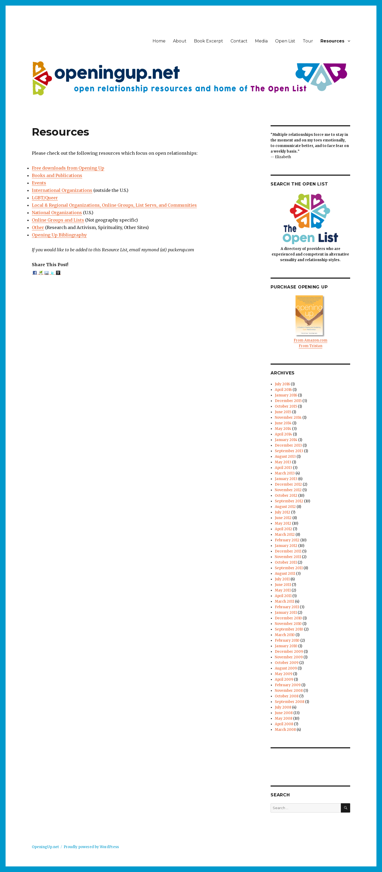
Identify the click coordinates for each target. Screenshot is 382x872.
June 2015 (283, 412)
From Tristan (310, 346)
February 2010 (287, 640)
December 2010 (288, 618)
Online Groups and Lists (58, 220)
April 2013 (283, 467)
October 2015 (286, 406)
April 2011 (283, 596)
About (179, 41)
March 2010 (285, 635)
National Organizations (57, 212)
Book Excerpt (208, 41)
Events (39, 182)
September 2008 (289, 702)
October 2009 (286, 663)
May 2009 (283, 674)
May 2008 (283, 718)
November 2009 (289, 657)
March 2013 (285, 473)
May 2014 (283, 428)
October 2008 (286, 696)
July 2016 (282, 384)
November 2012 (288, 490)
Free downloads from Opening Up (68, 168)
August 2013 (285, 456)
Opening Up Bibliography (59, 235)
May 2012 (283, 523)
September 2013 (289, 451)
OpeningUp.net (45, 847)
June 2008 (284, 713)
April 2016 (283, 389)
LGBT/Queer (45, 197)
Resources (332, 41)
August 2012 (285, 506)
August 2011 (285, 573)
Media (261, 41)
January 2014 (286, 440)
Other (38, 227)
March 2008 (285, 729)
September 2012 (289, 501)
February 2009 (288, 685)
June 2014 (283, 423)
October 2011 (286, 562)
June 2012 (283, 518)
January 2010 (286, 646)
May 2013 (283, 462)
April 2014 (283, 434)
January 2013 (286, 479)
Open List (285, 41)
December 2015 (288, 401)
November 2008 (289, 690)
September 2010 (289, 629)
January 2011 (286, 612)
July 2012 (282, 512)
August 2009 (286, 668)
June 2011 (283, 584)
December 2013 (288, 445)
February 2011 (287, 607)
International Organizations (62, 190)
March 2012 (285, 534)
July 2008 (283, 707)
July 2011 (282, 579)
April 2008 (284, 724)
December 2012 (288, 484)
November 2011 (288, 557)
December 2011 (288, 551)
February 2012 (287, 540)
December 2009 (289, 651)
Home (159, 41)
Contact (239, 41)
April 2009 (284, 679)
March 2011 (284, 601)
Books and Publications (57, 175)
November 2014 (288, 417)
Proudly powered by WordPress (91, 847)
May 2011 (283, 590)
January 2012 (286, 545)
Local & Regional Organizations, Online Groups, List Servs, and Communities (114, 205)
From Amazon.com (310, 340)
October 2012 (286, 495)
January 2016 (286, 395)
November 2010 (288, 623)
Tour (308, 41)
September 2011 (289, 568)
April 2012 (283, 529)
